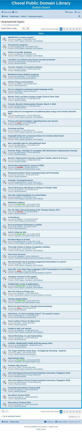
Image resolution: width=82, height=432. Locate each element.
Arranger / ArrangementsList (20, 180)
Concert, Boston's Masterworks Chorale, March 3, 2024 (32, 104)
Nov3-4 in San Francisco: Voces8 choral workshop (30, 306)
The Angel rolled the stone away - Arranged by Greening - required (37, 351)
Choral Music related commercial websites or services (33, 258)
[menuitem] (15, 12)
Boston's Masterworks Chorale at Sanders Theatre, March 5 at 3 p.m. (38, 158)
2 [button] (64, 29)
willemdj (19, 54)
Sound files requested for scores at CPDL (26, 165)
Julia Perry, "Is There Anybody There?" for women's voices (34, 314)
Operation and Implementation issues (27, 169)
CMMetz (19, 84)
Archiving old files (16, 128)
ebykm (19, 323)
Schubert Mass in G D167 (19, 240)
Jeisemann (20, 175)
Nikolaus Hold (21, 182)
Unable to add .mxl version (19, 328)
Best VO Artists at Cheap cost (21, 291)
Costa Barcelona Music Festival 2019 (24, 388)
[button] (80, 29)
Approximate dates (16, 358)
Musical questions (21, 85)
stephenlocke (21, 241)
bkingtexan (20, 315)
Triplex (19, 367)
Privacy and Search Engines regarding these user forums (33, 121)
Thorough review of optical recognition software (29, 247)
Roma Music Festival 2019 (19, 403)
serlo (18, 130)
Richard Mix (21, 204)
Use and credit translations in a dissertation (27, 195)
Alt (17, 138)
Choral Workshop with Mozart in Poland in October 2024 (32, 188)
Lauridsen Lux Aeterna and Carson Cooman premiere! (31, 60)
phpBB (34, 427)
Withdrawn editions (16, 202)
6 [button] (76, 29)
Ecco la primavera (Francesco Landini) (25, 225)
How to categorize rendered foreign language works (30, 89)
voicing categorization (17, 299)
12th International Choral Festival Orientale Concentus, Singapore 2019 (39, 373)
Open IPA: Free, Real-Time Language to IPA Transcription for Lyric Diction (40, 269)
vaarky (19, 123)
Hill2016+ (20, 219)
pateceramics (21, 61)
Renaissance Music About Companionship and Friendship (33, 173)
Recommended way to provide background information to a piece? (37, 262)
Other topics (19, 93)
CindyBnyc (20, 330)
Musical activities (20, 63)
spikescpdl (20, 47)
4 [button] (70, 29)
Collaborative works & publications (23, 284)
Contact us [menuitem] (49, 422)
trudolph (19, 226)
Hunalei (19, 91)
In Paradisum (14, 217)
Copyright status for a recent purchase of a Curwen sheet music (36, 136)
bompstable (21, 76)
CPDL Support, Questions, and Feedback (29, 41)
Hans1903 (20, 278)
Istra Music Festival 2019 (19, 395)
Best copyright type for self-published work (27, 143)
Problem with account (17, 365)
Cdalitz (19, 39)
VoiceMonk (20, 256)
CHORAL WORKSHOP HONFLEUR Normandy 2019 (30, 343)
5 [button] (73, 29)
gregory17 (20, 189)
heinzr (19, 249)
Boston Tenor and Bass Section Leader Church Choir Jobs (33, 97)
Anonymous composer (18, 45)
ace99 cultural (21, 375)
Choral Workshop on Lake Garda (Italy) (25, 336)
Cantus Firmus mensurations (20, 82)
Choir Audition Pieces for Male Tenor (24, 321)
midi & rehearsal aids (17, 232)
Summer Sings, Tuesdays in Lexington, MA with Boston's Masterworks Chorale (42, 151)
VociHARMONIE (22, 345)
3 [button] (67, 29)
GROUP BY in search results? (21, 37)
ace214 (19, 197)
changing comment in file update (22, 277)
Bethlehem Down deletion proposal (23, 74)
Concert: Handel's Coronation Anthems (25, 67)
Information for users (22, 124)
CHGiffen (20, 167)
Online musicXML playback (20, 52)
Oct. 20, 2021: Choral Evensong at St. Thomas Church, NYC (34, 210)
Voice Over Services (17, 254)
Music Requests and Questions (25, 78)
